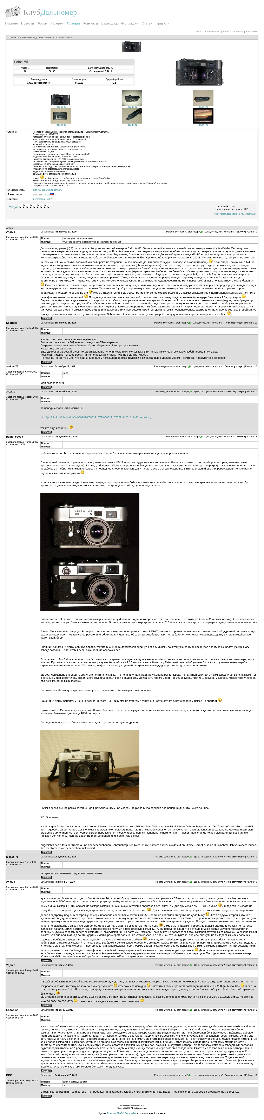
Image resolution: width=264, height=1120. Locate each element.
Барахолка (109, 23)
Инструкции (129, 23)
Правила (162, 23)
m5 (39, 190)
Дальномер (58, 12)
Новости (27, 23)
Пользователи (210, 31)
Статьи (147, 23)
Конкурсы (90, 23)
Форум (42, 23)
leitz (43, 190)
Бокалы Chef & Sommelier (122, 1113)
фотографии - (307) (43, 199)
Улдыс (14, 207)
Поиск (198, 31)
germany (58, 190)
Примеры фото (228, 31)
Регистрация (244, 31)
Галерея (57, 23)
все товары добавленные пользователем (235, 214)
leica (35, 190)
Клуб (31, 12)
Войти (255, 31)
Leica (69, 37)
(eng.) (49, 194)
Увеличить (61, 107)
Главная (11, 23)
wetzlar (49, 190)
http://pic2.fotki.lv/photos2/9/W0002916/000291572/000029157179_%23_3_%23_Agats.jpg (96, 417)
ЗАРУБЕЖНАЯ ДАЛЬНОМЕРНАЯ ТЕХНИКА (42, 37)
